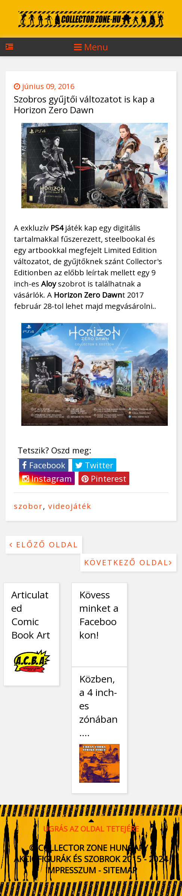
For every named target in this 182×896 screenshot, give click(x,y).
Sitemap (120, 870)
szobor (28, 506)
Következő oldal (128, 562)
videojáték (70, 506)
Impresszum (70, 870)
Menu (91, 47)
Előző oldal (43, 544)
